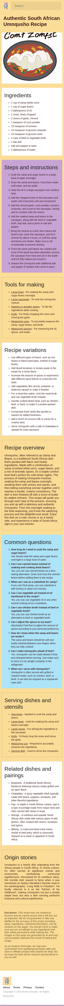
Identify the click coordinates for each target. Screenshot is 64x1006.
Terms (16, 987)
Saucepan (17, 714)
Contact (39, 987)
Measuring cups (20, 321)
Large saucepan (20, 299)
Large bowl (17, 292)
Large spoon (18, 729)
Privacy (27, 987)
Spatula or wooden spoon (25, 306)
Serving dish (18, 751)
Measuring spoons (21, 328)
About (6, 987)
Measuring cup (19, 743)
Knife (14, 314)
